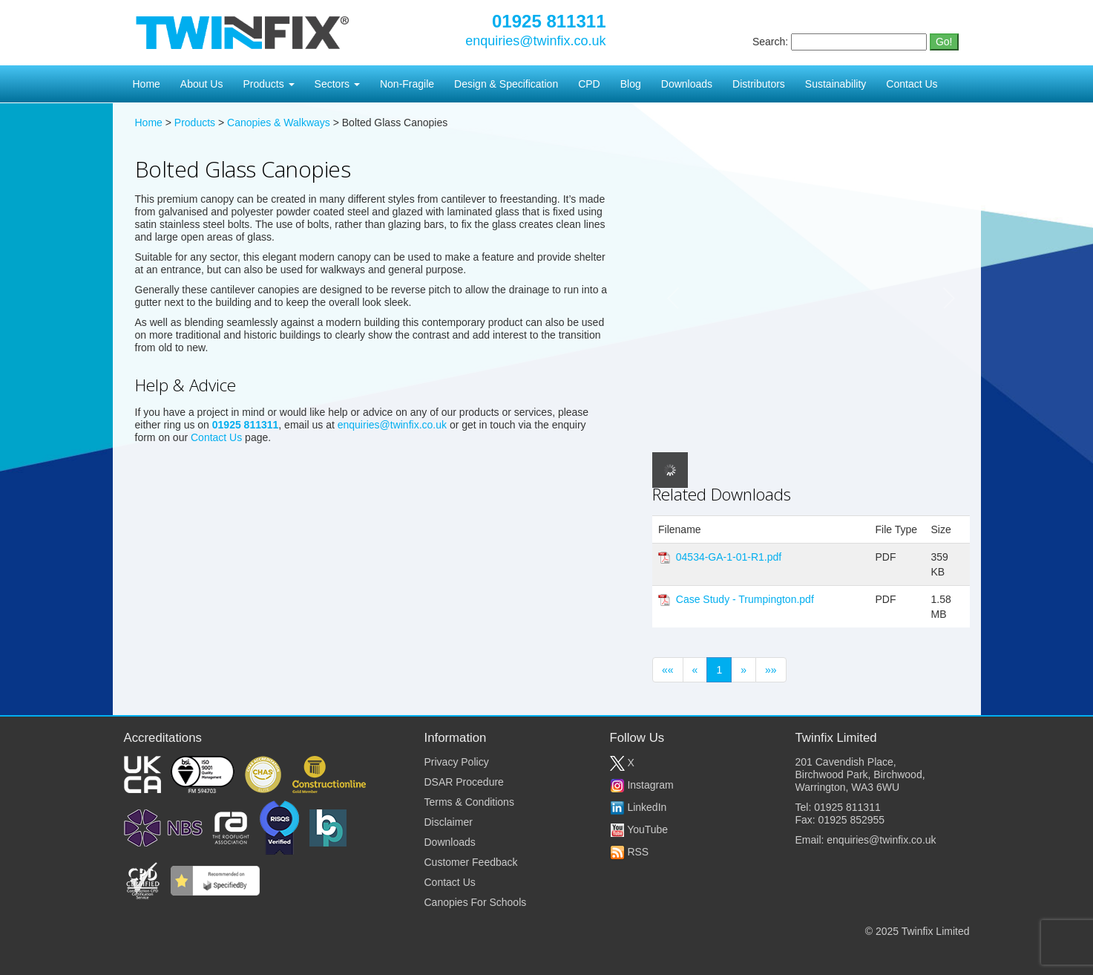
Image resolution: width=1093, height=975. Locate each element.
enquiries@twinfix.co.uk (535, 40)
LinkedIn (638, 807)
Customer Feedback (471, 862)
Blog (630, 84)
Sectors (337, 84)
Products (268, 84)
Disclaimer (448, 822)
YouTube (639, 829)
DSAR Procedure (464, 782)
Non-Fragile (407, 84)
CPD (589, 84)
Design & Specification (506, 84)
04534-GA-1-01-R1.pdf (728, 557)
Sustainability (836, 84)
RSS (629, 852)
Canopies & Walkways (278, 122)
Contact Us (911, 84)
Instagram (642, 785)
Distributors (758, 84)
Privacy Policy (456, 762)
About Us (201, 84)
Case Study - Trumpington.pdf (745, 599)
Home (146, 84)
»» (771, 670)
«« (668, 670)
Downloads (686, 84)
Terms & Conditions (469, 802)
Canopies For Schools (475, 902)
